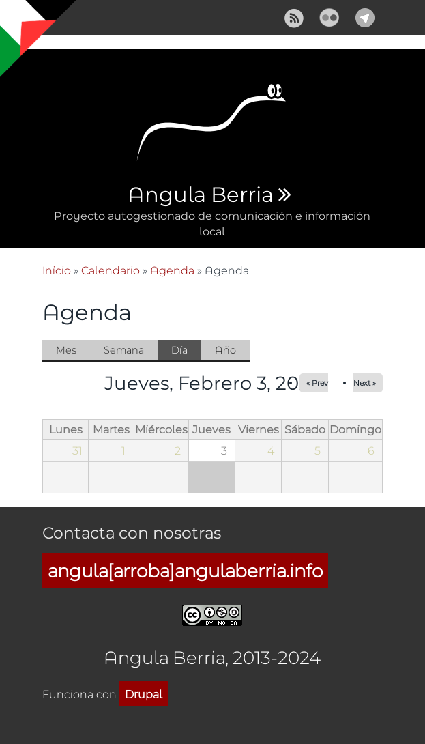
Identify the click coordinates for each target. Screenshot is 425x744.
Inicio (56, 270)
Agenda (172, 270)
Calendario (110, 270)
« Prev (317, 382)
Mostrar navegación (22, 20)
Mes (66, 349)
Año (225, 349)
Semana (124, 349)
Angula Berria (200, 195)
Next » (364, 382)
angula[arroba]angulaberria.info (185, 570)
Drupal (143, 694)
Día (186, 351)
